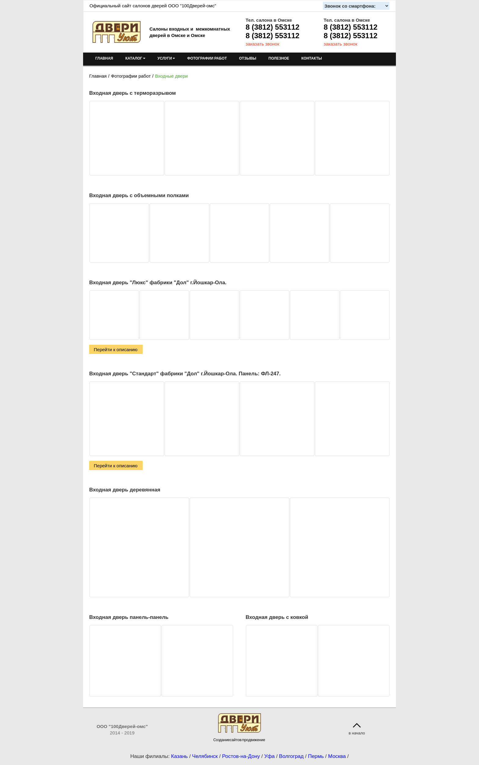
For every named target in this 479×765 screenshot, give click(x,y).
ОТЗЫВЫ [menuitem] (247, 58)
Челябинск (205, 756)
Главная (98, 76)
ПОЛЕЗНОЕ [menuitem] (279, 58)
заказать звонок (262, 43)
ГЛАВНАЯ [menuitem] (104, 58)
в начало (357, 733)
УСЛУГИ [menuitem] (166, 58)
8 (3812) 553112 (272, 27)
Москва (337, 756)
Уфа (269, 756)
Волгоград (291, 756)
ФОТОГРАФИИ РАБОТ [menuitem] (207, 58)
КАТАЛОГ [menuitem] (135, 58)
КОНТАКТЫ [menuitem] (311, 58)
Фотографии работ (131, 76)
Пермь (316, 756)
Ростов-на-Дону (241, 756)
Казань (179, 756)
